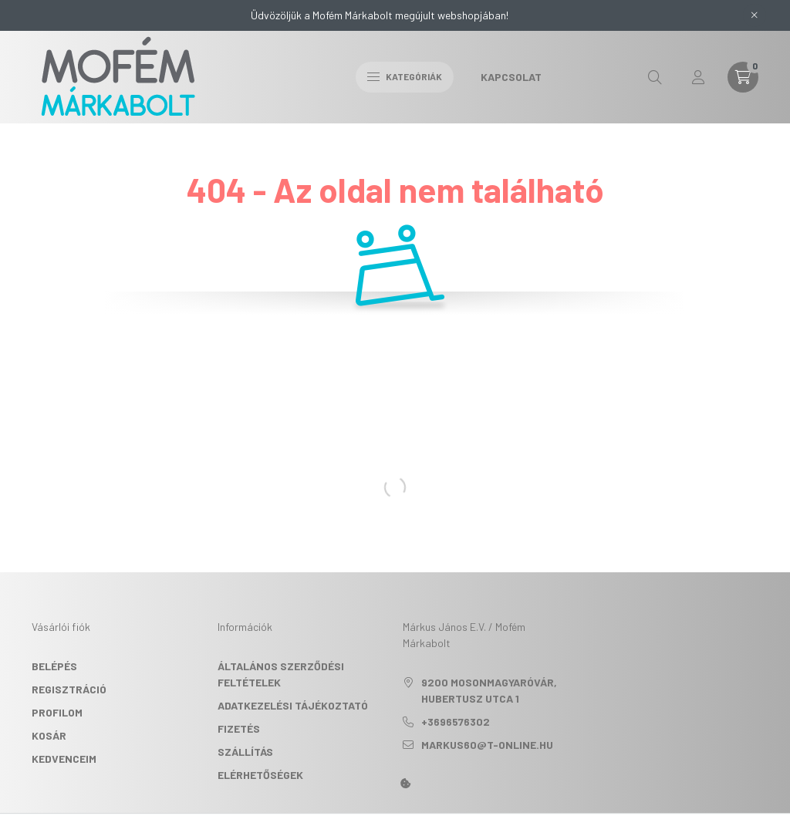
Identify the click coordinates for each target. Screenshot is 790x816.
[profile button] (698, 77)
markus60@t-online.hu (487, 744)
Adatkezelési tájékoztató (293, 705)
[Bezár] (754, 15)
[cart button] (743, 77)
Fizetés (239, 728)
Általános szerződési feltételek (281, 674)
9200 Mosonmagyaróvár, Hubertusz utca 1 (489, 690)
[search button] (655, 77)
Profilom (57, 712)
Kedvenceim (64, 758)
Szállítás (245, 751)
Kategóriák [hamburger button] (404, 76)
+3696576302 (455, 721)
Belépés (54, 666)
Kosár (49, 735)
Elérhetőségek (260, 774)
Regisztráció (69, 689)
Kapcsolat (511, 76)
